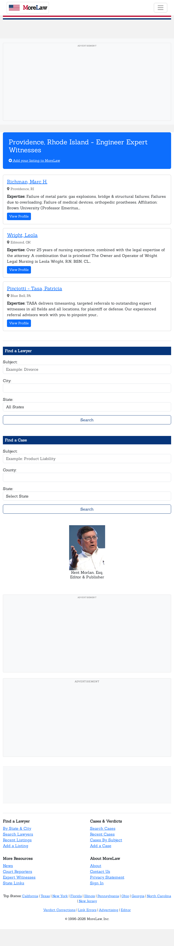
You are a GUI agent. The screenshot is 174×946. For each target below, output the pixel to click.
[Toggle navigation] (160, 8)
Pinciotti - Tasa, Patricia (34, 288)
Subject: (10, 361)
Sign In (97, 883)
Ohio (125, 896)
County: (10, 469)
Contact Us (100, 871)
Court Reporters (17, 871)
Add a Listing (15, 845)
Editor (126, 910)
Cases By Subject (106, 839)
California (30, 896)
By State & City (17, 828)
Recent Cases (102, 834)
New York (60, 896)
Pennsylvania (108, 896)
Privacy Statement (107, 877)
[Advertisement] (87, 83)
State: (8, 399)
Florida (76, 896)
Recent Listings (17, 839)
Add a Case (100, 845)
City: (7, 380)
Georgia (138, 896)
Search (87, 419)
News (8, 865)
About (95, 865)
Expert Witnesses (19, 877)
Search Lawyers (18, 834)
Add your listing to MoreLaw (34, 160)
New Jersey (88, 901)
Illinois (89, 896)
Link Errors (87, 910)
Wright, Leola (22, 235)
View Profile (19, 216)
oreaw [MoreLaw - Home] (28, 7)
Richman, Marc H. (27, 182)
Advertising (108, 910)
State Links (13, 883)
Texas (45, 896)
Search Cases (102, 828)
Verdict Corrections (59, 910)
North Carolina (159, 896)
